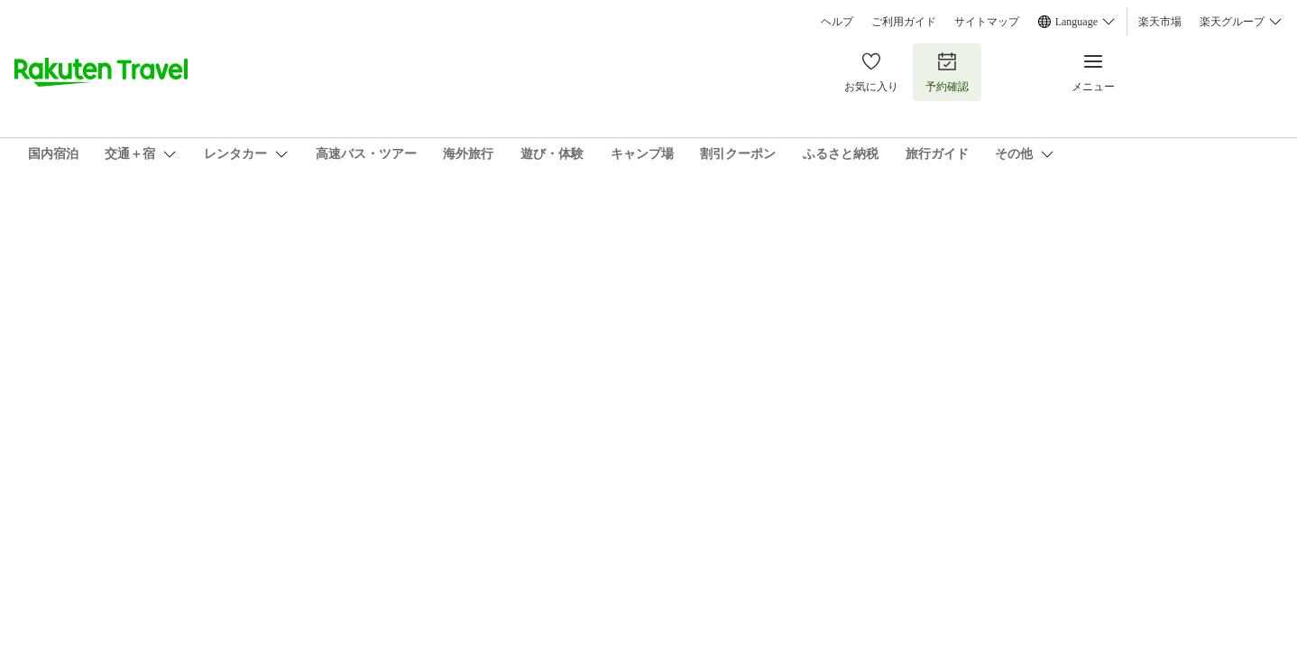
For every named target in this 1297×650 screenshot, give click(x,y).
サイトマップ (986, 21)
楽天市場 (1160, 21)
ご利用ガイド (903, 21)
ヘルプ (837, 21)
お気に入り (871, 72)
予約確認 (947, 72)
